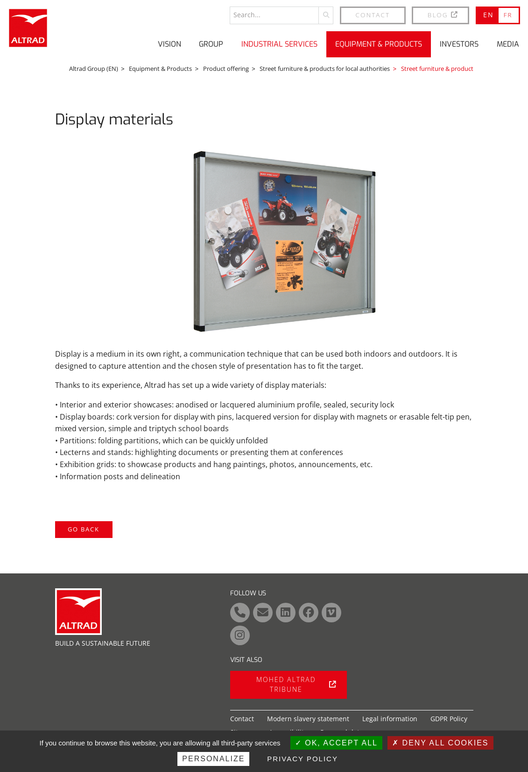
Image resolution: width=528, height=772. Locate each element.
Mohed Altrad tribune (296, 684)
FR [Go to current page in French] (507, 14)
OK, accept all (336, 743)
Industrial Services (279, 44)
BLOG (443, 14)
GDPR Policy (448, 718)
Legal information (389, 718)
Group (211, 44)
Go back (83, 529)
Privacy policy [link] (302, 759)
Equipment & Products (378, 44)
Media (508, 44)
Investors (459, 44)
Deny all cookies (440, 743)
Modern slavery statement (308, 718)
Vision (169, 44)
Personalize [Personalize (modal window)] (213, 759)
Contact (373, 14)
